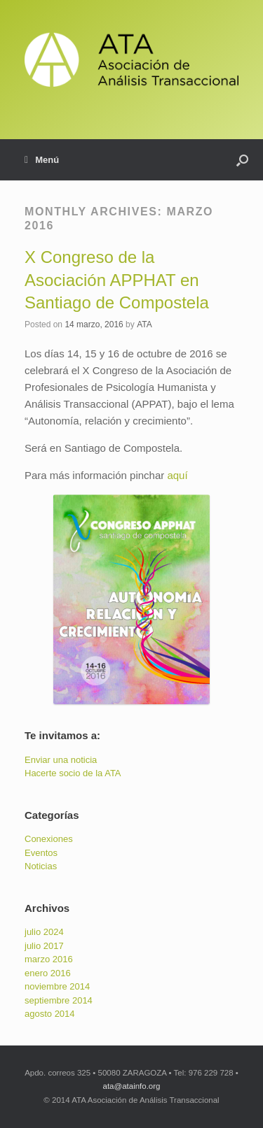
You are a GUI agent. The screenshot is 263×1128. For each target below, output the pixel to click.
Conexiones (49, 839)
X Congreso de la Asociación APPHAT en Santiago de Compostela (117, 280)
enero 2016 (48, 973)
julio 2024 (44, 932)
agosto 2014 (50, 1013)
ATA (144, 324)
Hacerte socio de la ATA (73, 773)
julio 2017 (44, 946)
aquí (177, 475)
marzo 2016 (49, 959)
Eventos (41, 853)
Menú (42, 160)
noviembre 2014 (57, 986)
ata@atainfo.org (131, 1086)
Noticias (41, 866)
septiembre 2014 (59, 1000)
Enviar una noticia (61, 760)
